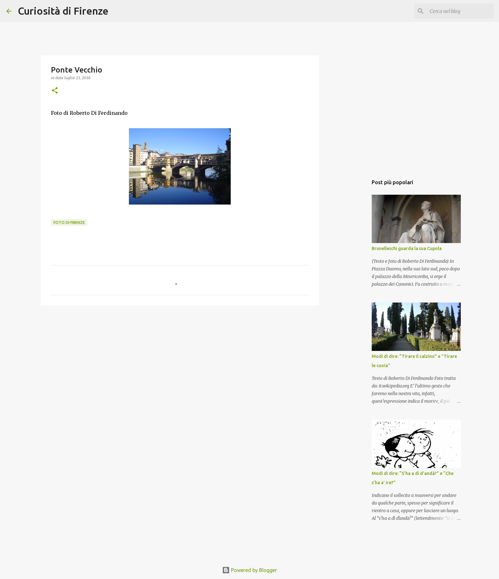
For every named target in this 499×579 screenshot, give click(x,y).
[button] (55, 91)
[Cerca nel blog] (460, 11)
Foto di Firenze (69, 222)
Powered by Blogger (249, 570)
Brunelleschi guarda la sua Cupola (407, 248)
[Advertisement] (179, 359)
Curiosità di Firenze (63, 11)
